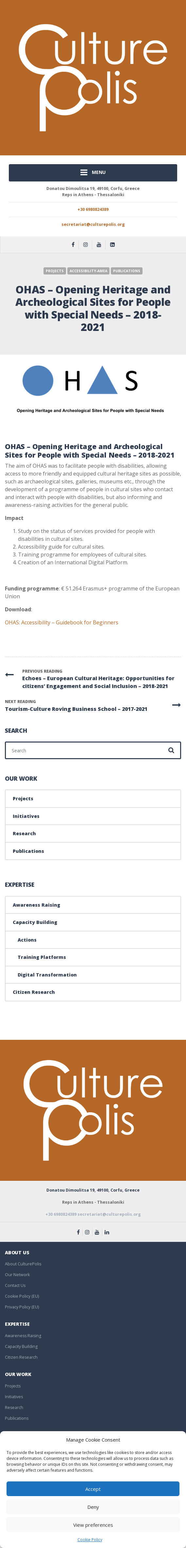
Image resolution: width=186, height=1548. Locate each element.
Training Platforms (42, 957)
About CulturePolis (23, 1264)
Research (24, 833)
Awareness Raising (36, 905)
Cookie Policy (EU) (22, 1296)
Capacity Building (35, 922)
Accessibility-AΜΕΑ (88, 271)
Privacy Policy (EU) (22, 1307)
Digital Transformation (47, 975)
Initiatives (26, 816)
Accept (93, 1489)
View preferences (93, 1525)
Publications (126, 271)
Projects (55, 271)
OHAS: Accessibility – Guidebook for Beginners (61, 622)
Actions (27, 940)
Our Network (17, 1274)
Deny (93, 1507)
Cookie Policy (89, 1539)
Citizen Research (34, 992)
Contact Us (15, 1285)
